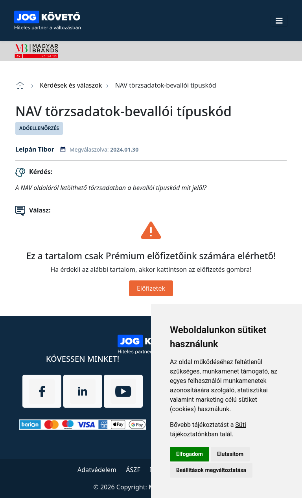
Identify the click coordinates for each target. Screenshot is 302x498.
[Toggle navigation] (279, 21)
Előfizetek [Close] (151, 288)
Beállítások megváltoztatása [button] (211, 470)
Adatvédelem (96, 469)
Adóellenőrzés (39, 128)
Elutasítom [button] (230, 454)
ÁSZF (133, 469)
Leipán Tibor (34, 149)
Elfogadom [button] (189, 454)
